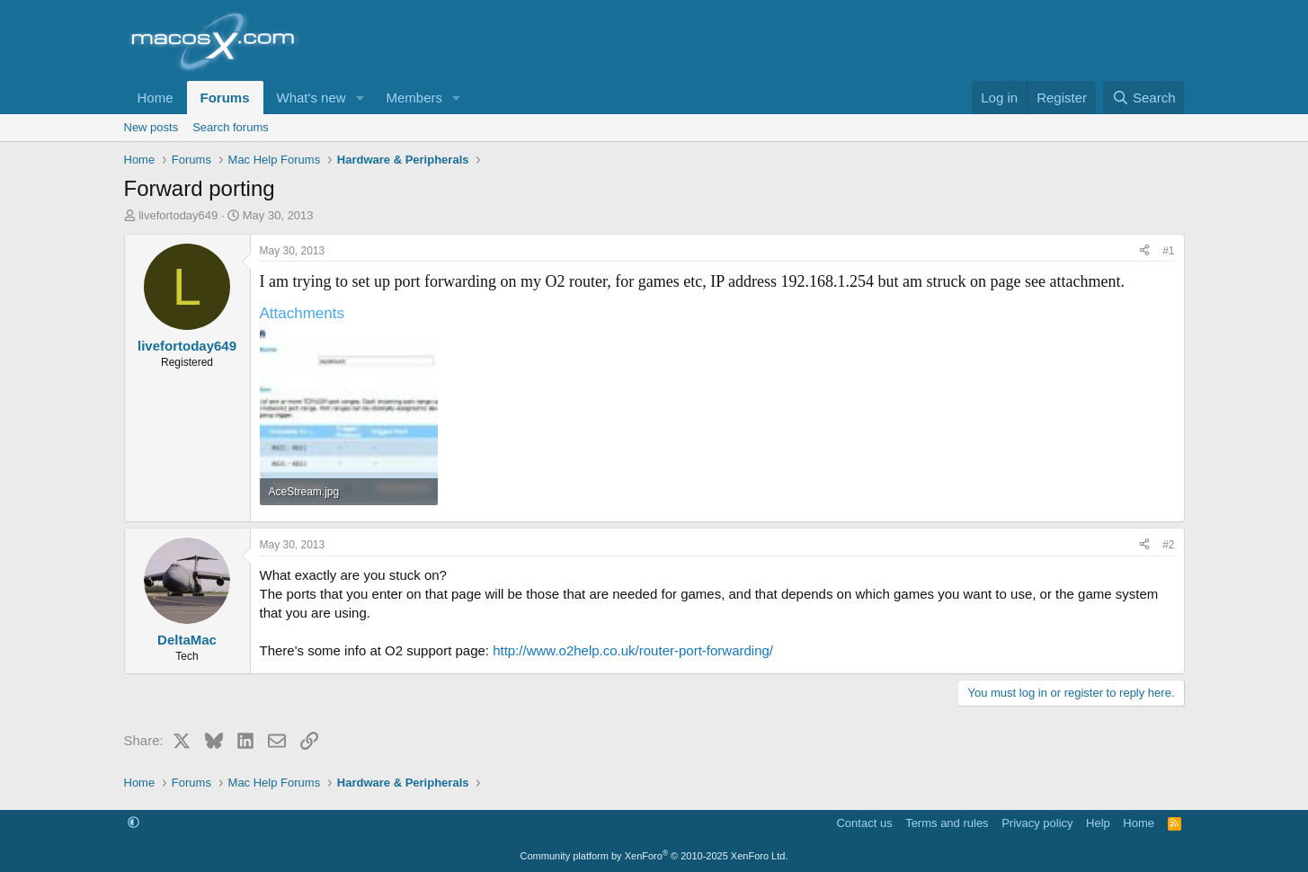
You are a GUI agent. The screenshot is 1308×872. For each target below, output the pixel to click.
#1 (1168, 251)
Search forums (230, 127)
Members (414, 97)
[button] (359, 97)
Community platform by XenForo (654, 855)
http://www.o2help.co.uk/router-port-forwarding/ (633, 650)
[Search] (1144, 97)
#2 (1168, 544)
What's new (311, 97)
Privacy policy (1036, 823)
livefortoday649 (178, 215)
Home (156, 97)
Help (1098, 823)
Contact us (864, 823)
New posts (151, 127)
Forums (225, 97)
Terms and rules (946, 823)
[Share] (1144, 251)
